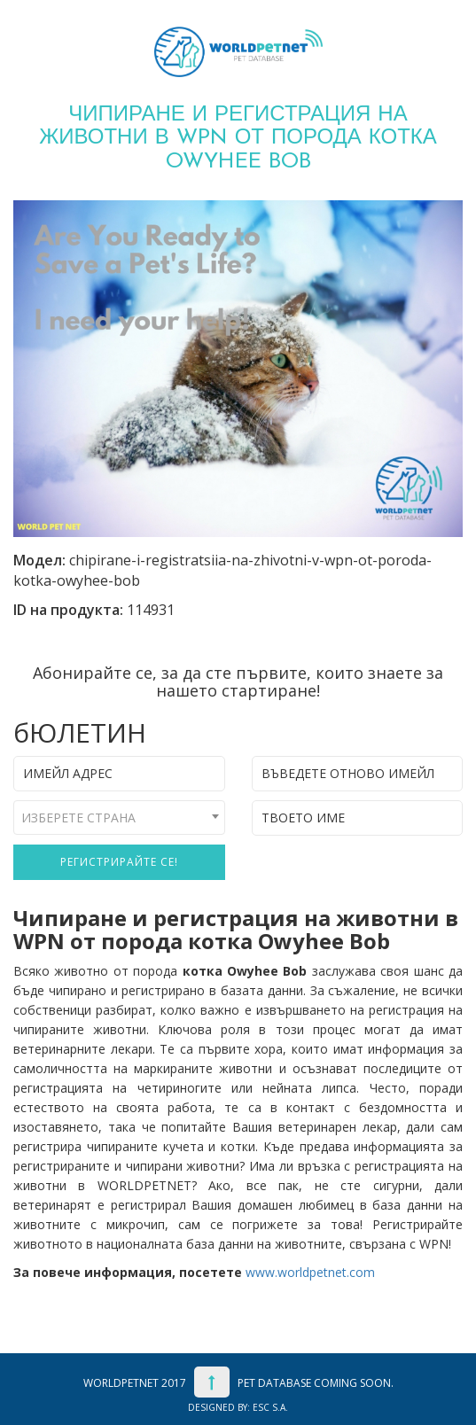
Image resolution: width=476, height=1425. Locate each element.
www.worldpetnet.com (310, 1272)
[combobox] (119, 817)
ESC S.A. (270, 1407)
